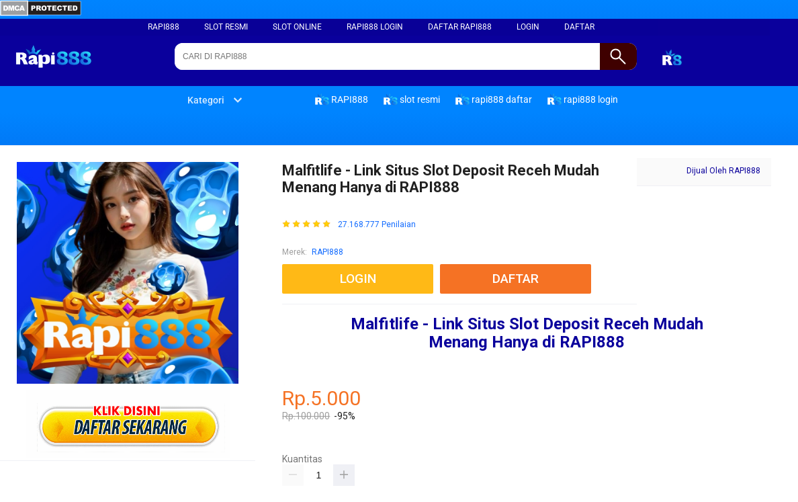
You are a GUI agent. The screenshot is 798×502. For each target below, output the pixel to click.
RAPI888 (163, 27)
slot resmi (226, 27)
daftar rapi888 (460, 27)
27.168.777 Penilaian (377, 224)
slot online (297, 27)
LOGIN (528, 27)
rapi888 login (375, 27)
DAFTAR (579, 27)
